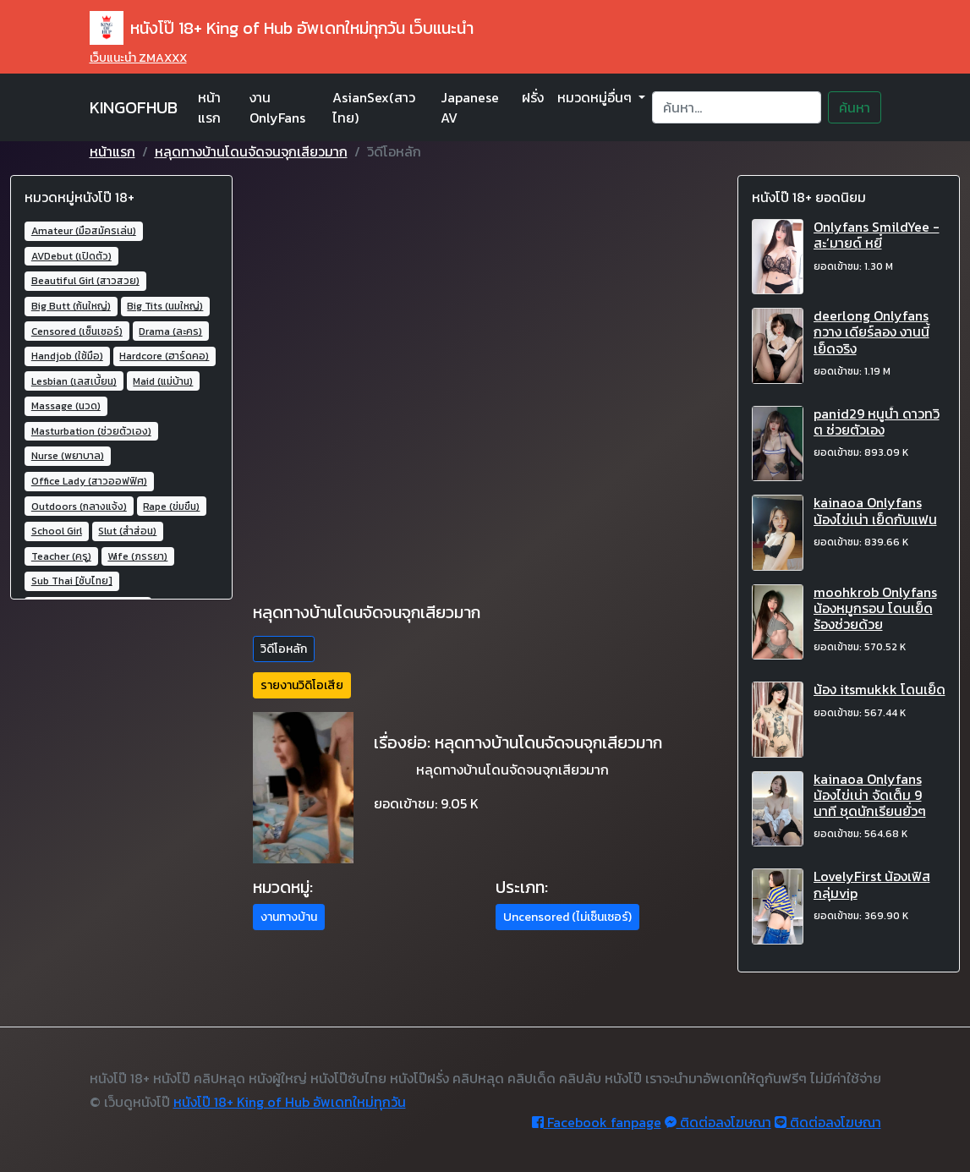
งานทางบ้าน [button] (288, 917)
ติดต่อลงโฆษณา (718, 1122)
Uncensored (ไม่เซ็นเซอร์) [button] (567, 917)
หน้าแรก (209, 107)
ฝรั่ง (533, 97)
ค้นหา (854, 107)
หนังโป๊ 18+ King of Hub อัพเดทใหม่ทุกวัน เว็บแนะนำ (282, 28)
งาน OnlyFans (277, 107)
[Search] (736, 107)
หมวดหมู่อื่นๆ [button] (596, 97)
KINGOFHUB (134, 107)
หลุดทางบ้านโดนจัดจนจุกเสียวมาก (251, 151)
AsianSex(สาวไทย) (373, 107)
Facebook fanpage (596, 1122)
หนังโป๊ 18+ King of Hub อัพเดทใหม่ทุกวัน (289, 1102)
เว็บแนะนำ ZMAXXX (138, 58)
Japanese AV (470, 107)
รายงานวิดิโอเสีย (301, 685)
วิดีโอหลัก (283, 649)
